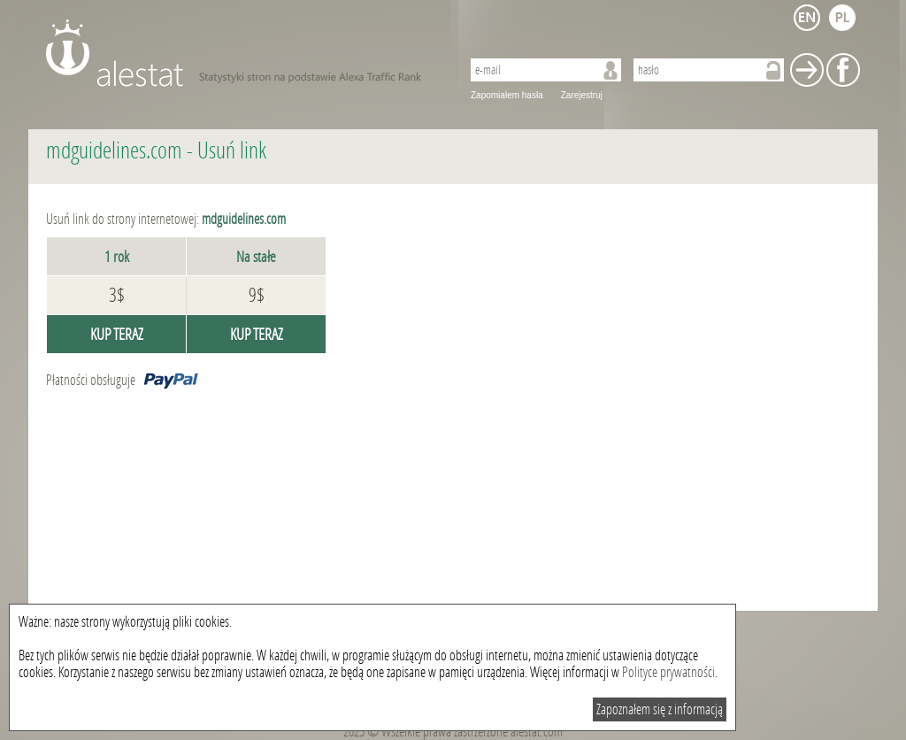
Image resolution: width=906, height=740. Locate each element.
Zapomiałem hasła (507, 95)
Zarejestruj (582, 95)
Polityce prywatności (668, 672)
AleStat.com (243, 53)
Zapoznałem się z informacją (659, 709)
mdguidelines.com (114, 151)
